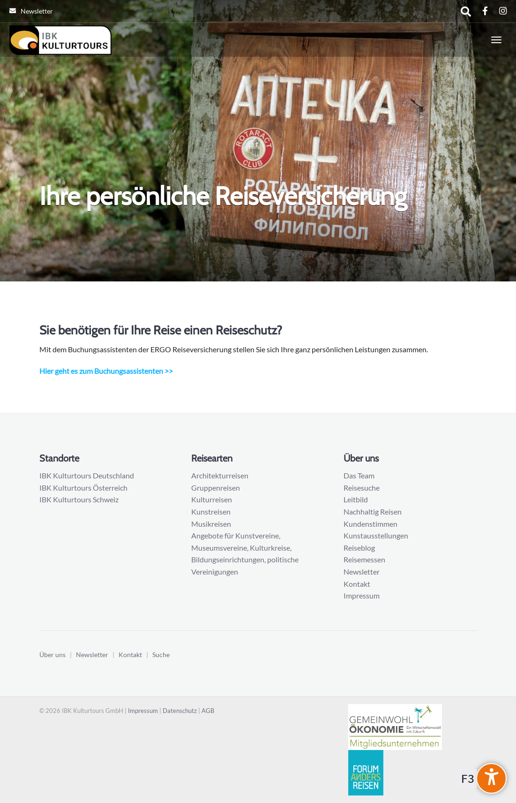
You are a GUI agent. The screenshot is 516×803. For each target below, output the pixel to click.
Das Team (359, 475)
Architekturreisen (219, 475)
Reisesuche (362, 487)
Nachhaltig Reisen (373, 511)
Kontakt (357, 583)
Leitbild (356, 499)
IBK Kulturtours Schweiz (79, 499)
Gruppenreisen (215, 487)
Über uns (52, 655)
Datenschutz (180, 710)
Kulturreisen (211, 499)
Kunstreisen (211, 511)
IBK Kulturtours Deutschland (86, 475)
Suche (161, 655)
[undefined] (491, 778)
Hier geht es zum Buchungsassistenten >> (106, 370)
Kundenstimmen (370, 523)
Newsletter (31, 11)
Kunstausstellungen (376, 535)
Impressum (362, 595)
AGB (208, 710)
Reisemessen (364, 559)
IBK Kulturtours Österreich (83, 487)
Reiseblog (359, 547)
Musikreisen (211, 523)
